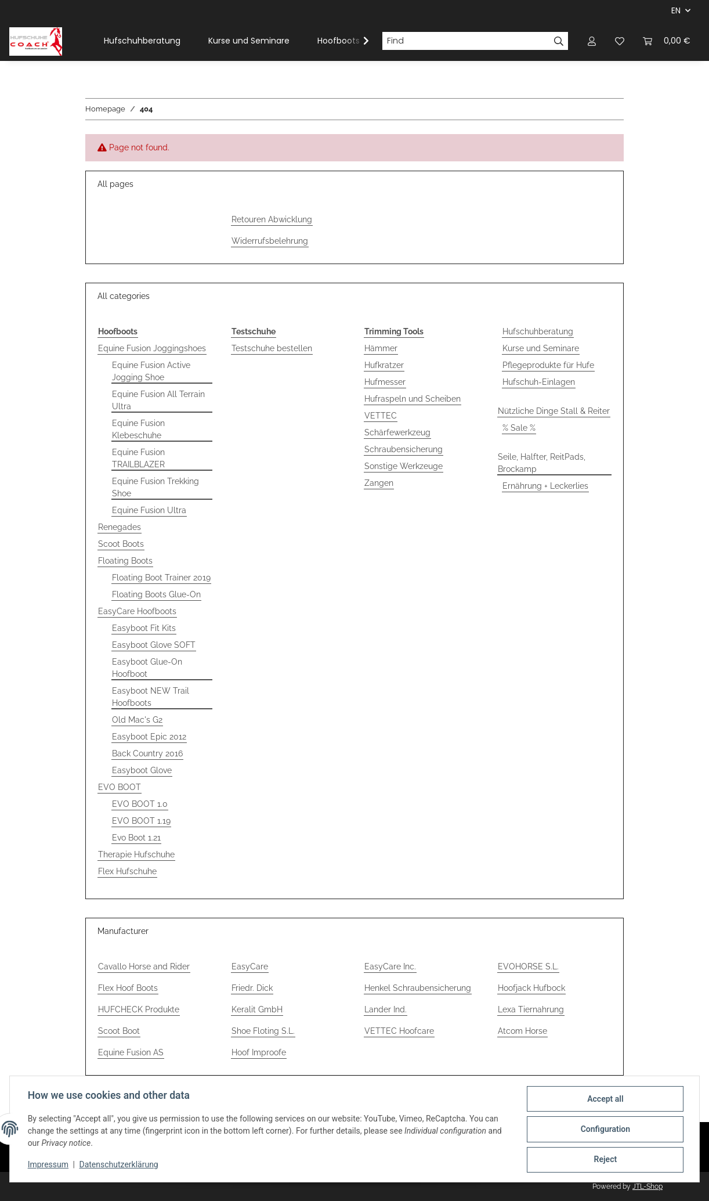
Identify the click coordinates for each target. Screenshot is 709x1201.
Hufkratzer (384, 365)
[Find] (466, 41)
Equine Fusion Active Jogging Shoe (151, 371)
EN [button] (676, 10)
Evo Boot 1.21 (136, 837)
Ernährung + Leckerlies (545, 486)
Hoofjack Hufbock (531, 988)
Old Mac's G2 (137, 719)
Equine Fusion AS (131, 1052)
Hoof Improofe (258, 1052)
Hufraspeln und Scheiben (412, 398)
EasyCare (249, 966)
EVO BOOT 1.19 (141, 820)
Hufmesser (385, 382)
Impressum (48, 1165)
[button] (592, 41)
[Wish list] (620, 41)
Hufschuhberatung (537, 331)
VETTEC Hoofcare (399, 1031)
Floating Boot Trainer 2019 (161, 577)
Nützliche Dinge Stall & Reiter (554, 411)
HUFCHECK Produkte (138, 1009)
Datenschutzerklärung (119, 1165)
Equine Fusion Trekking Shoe (155, 487)
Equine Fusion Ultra (149, 510)
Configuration (604, 1129)
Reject (604, 1159)
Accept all (605, 1099)
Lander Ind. (385, 1009)
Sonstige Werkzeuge (403, 466)
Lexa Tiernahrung (531, 1009)
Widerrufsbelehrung (269, 241)
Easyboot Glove (142, 770)
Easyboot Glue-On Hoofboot (147, 668)
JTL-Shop (647, 1186)
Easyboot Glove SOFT (154, 645)
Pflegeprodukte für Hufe (548, 365)
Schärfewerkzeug (397, 432)
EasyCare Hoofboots (137, 611)
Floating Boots (125, 560)
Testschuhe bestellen (271, 348)
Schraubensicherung (403, 449)
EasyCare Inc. (390, 966)
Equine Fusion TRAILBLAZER (138, 458)
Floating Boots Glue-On (156, 594)
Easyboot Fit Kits (144, 628)
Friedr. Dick (252, 988)
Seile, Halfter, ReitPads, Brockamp (541, 463)
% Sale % (519, 427)
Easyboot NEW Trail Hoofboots (150, 697)
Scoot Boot (119, 1031)
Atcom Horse (522, 1031)
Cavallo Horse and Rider (144, 966)
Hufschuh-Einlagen (538, 382)
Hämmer (380, 348)
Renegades (119, 527)
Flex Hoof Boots (128, 988)
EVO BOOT (119, 787)
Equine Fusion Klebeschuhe (138, 429)
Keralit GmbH (257, 1009)
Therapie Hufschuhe (136, 854)
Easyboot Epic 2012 (149, 736)
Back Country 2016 (147, 753)
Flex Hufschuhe (127, 871)
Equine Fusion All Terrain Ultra (158, 400)
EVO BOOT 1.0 (140, 804)
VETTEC (380, 415)
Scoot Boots (121, 544)
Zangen (378, 483)
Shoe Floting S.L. (263, 1031)
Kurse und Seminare (540, 348)
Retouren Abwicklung (271, 219)
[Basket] (667, 41)
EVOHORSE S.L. (528, 966)
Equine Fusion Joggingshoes (152, 348)
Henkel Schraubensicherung (417, 988)
